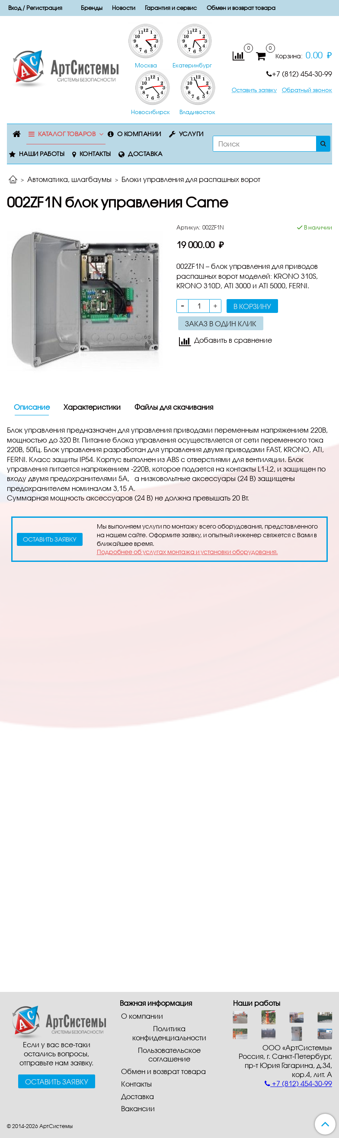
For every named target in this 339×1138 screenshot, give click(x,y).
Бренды (91, 7)
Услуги (191, 133)
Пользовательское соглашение (169, 1054)
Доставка (145, 153)
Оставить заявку (254, 90)
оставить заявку (50, 539)
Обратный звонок (307, 90)
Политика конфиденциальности (169, 1033)
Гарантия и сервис (171, 7)
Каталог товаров (67, 133)
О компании (139, 133)
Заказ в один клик (220, 323)
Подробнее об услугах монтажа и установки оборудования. (187, 551)
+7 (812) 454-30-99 (299, 74)
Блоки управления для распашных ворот (191, 179)
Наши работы (42, 153)
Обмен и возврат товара (241, 7)
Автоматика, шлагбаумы (69, 179)
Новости (123, 7)
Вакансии (138, 1108)
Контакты (95, 153)
